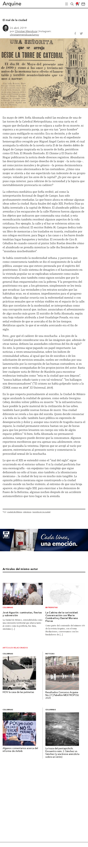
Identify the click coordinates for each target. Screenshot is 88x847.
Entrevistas (51, 607)
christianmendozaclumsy (24, 34)
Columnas (8, 607)
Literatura (27, 512)
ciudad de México (14, 512)
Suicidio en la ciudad (41, 512)
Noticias (50, 654)
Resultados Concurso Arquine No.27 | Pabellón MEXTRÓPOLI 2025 (62, 695)
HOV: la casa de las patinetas (18, 692)
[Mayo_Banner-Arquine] (44, 550)
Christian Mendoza (26, 31)
